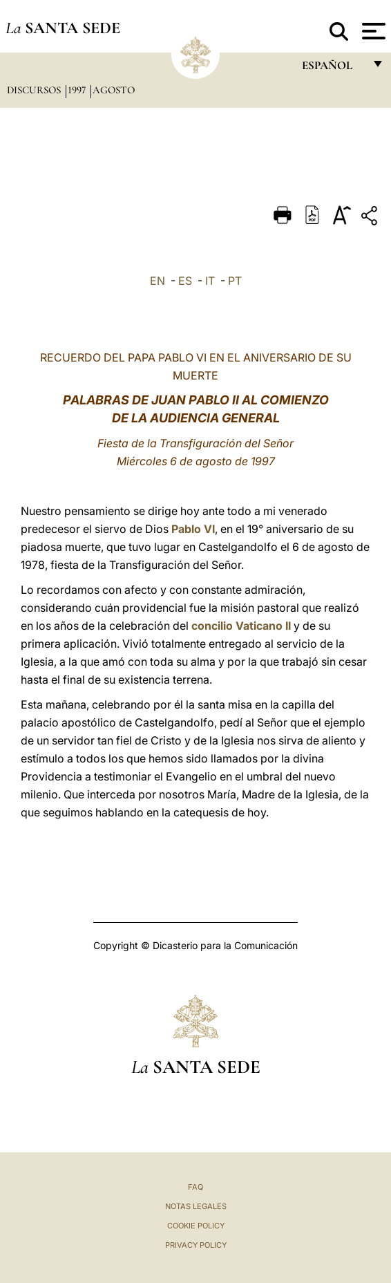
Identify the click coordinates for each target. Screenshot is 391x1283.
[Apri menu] (372, 31)
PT (235, 281)
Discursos (35, 90)
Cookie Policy (196, 1225)
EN (157, 281)
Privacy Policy (196, 1245)
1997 (78, 90)
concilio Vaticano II (241, 626)
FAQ (195, 1187)
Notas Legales (196, 1206)
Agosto (114, 90)
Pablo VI (193, 529)
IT (210, 281)
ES (185, 281)
